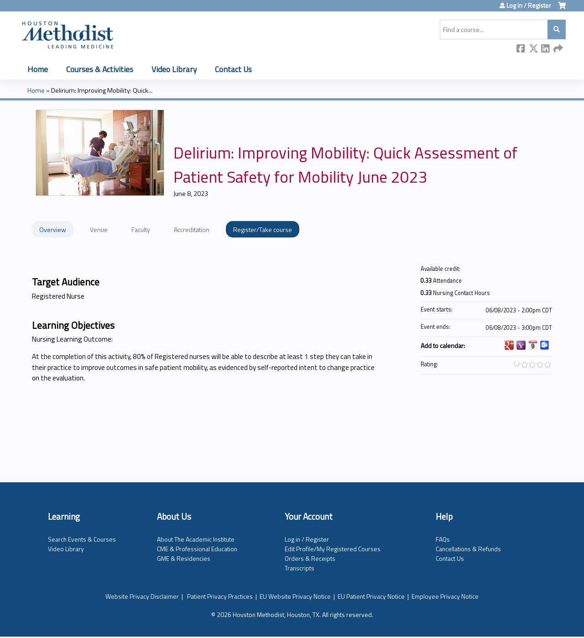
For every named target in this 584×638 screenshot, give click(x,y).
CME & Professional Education (197, 549)
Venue (99, 229)
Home (37, 69)
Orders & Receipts (310, 558)
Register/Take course (262, 229)
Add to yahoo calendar (521, 345)
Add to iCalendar (532, 344)
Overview (52, 229)
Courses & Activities (99, 69)
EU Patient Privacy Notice (371, 596)
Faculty (140, 229)
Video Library (174, 69)
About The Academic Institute (196, 539)
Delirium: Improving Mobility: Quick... (101, 90)
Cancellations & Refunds (468, 549)
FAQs (443, 539)
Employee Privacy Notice (445, 596)
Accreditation (191, 229)
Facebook (521, 49)
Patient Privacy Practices (220, 596)
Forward (558, 49)
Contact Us (233, 69)
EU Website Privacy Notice (295, 596)
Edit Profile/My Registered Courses (333, 549)
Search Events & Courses (82, 539)
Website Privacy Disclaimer (142, 596)
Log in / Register (528, 5)
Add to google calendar (509, 345)
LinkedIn (545, 49)
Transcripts (299, 568)
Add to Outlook (544, 345)
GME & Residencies (183, 558)
